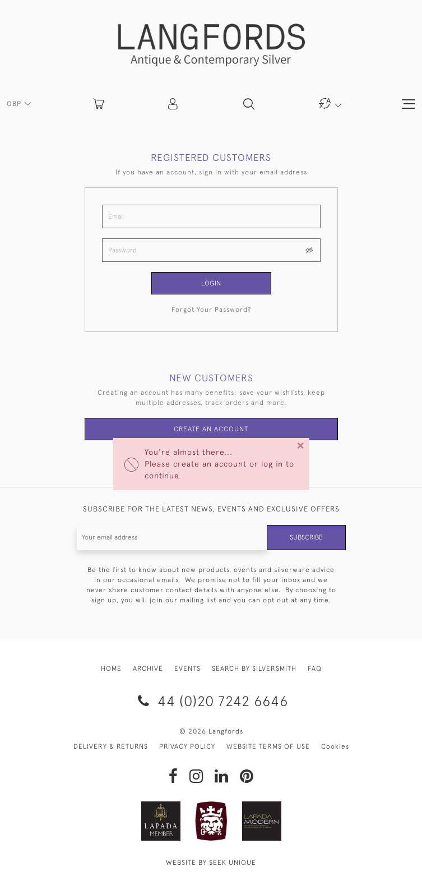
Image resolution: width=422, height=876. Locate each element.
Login (211, 283)
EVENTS (187, 668)
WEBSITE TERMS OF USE (268, 746)
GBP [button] (15, 104)
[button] (174, 103)
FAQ (315, 668)
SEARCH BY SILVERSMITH (254, 668)
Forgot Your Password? (211, 309)
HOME (111, 668)
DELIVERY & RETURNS (110, 746)
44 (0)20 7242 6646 (211, 701)
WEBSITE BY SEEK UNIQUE (211, 862)
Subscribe (306, 537)
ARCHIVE (148, 668)
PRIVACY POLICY (187, 746)
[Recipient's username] (172, 537)
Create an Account (211, 429)
